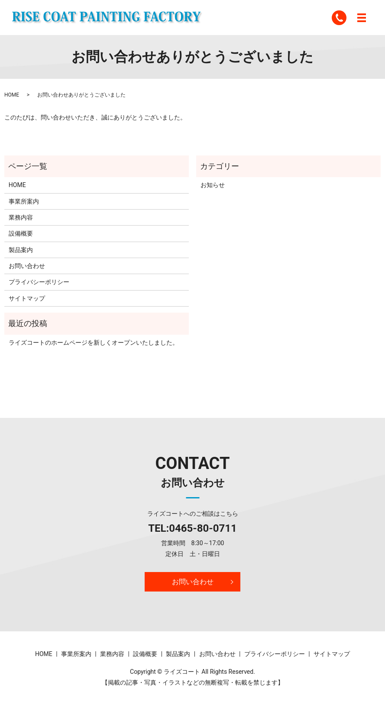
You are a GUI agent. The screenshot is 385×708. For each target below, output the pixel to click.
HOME (11, 95)
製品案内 (21, 249)
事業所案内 (24, 201)
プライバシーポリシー (39, 281)
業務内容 (21, 217)
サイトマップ (27, 298)
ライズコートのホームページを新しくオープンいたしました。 (93, 342)
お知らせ (213, 184)
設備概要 (21, 233)
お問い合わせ (27, 265)
